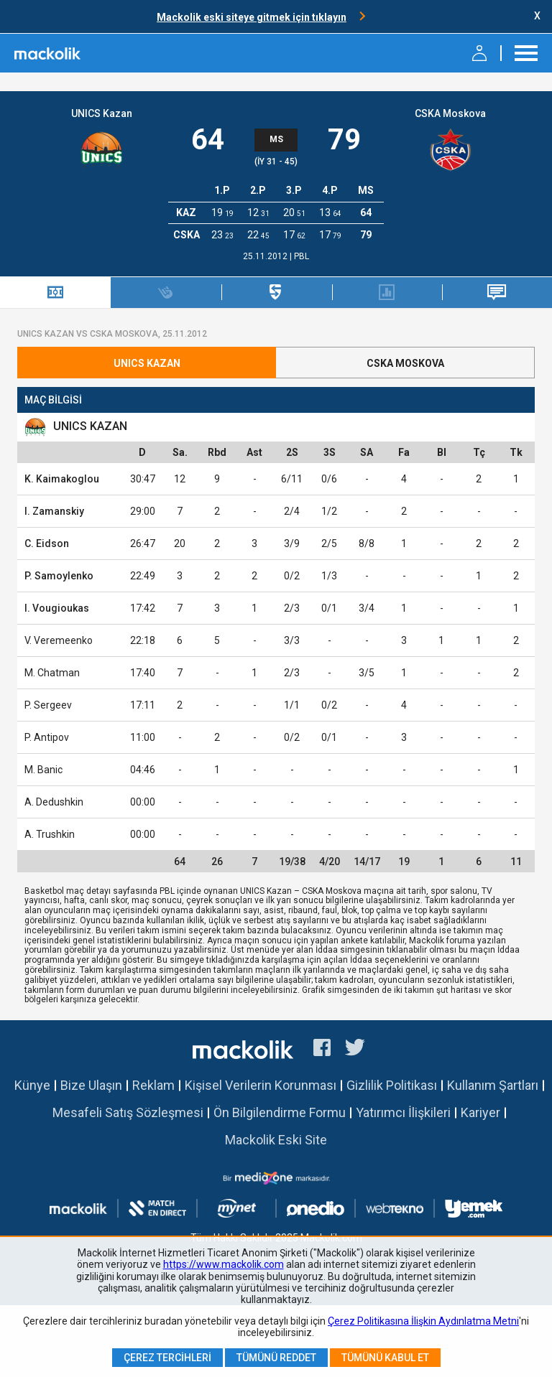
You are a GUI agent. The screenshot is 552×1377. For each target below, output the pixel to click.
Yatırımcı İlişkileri (403, 1112)
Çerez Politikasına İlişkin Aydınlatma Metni (423, 1321)
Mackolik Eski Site (276, 1139)
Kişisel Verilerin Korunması (260, 1085)
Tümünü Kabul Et (385, 1357)
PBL (301, 256)
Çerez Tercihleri (167, 1357)
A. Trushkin (49, 834)
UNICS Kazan (101, 113)
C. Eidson (46, 543)
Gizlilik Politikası (391, 1085)
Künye (32, 1085)
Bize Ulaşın (91, 1085)
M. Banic (43, 769)
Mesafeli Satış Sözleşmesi (127, 1112)
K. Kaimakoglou (61, 479)
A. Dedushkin (53, 802)
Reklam (153, 1085)
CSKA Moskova (450, 113)
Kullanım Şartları (492, 1085)
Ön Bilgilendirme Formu (279, 1112)
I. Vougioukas (56, 608)
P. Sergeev (48, 705)
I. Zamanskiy (54, 511)
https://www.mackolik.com (223, 1264)
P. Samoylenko (58, 576)
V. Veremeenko (58, 640)
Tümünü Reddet (276, 1357)
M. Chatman (52, 672)
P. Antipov (46, 737)
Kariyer (480, 1112)
